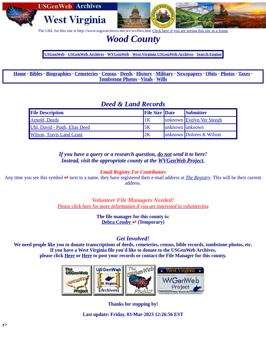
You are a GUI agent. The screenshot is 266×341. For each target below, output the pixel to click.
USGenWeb (54, 54)
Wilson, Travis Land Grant (57, 134)
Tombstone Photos (118, 79)
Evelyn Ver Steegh (204, 120)
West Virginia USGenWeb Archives (162, 54)
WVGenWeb (118, 54)
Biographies (58, 73)
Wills (161, 79)
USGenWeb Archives (86, 54)
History (144, 73)
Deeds (126, 73)
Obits (211, 73)
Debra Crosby (119, 222)
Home (19, 73)
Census (109, 73)
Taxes (244, 73)
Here (70, 255)
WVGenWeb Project (180, 161)
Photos (228, 73)
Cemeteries (86, 73)
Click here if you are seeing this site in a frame (190, 30)
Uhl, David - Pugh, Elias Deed (60, 127)
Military (164, 73)
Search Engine (208, 54)
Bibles (36, 73)
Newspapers (189, 73)
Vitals (147, 79)
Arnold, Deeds (45, 120)
